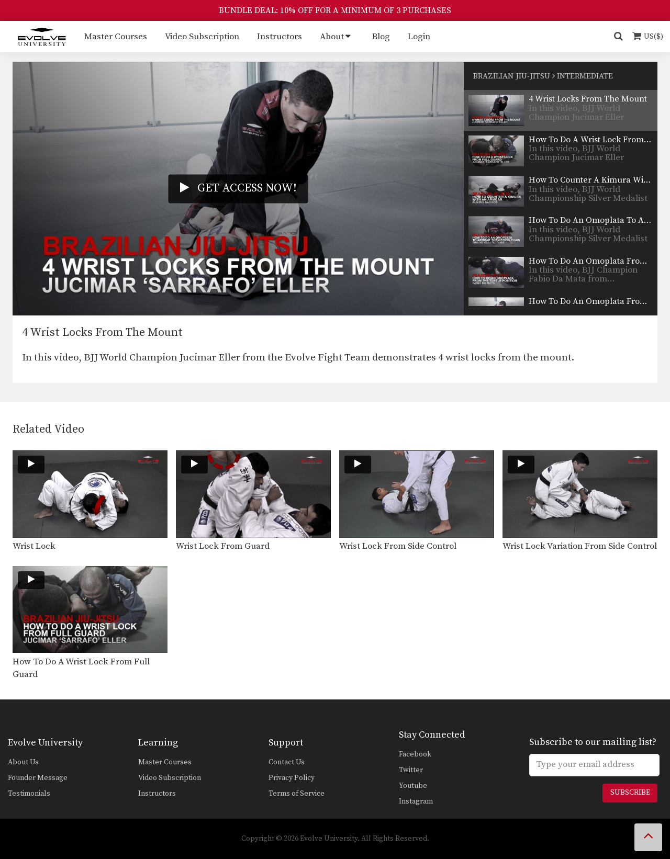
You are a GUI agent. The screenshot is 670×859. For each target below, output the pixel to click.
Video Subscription (202, 36)
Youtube (413, 785)
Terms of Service (297, 793)
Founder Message (38, 778)
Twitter (411, 770)
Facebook (415, 754)
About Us (23, 762)
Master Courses (115, 36)
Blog (381, 36)
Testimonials (29, 793)
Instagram (416, 801)
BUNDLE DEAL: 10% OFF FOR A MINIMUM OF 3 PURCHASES (335, 10)
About (332, 36)
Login (419, 36)
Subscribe (630, 792)
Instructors (279, 36)
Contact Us (287, 762)
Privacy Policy (292, 778)
